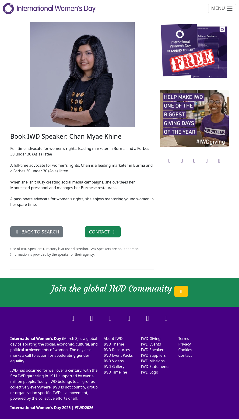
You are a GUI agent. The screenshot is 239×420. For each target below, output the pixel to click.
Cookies (185, 349)
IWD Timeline (115, 372)
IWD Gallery (114, 366)
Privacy (184, 344)
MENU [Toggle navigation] (222, 8)
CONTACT (103, 232)
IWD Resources (117, 349)
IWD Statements (155, 366)
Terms (183, 338)
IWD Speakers (153, 349)
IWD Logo (149, 372)
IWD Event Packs (118, 355)
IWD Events (151, 344)
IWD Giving (151, 338)
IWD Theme (114, 344)
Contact (185, 355)
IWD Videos (114, 361)
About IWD (113, 338)
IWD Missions (153, 361)
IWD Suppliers (153, 355)
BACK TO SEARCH (36, 232)
